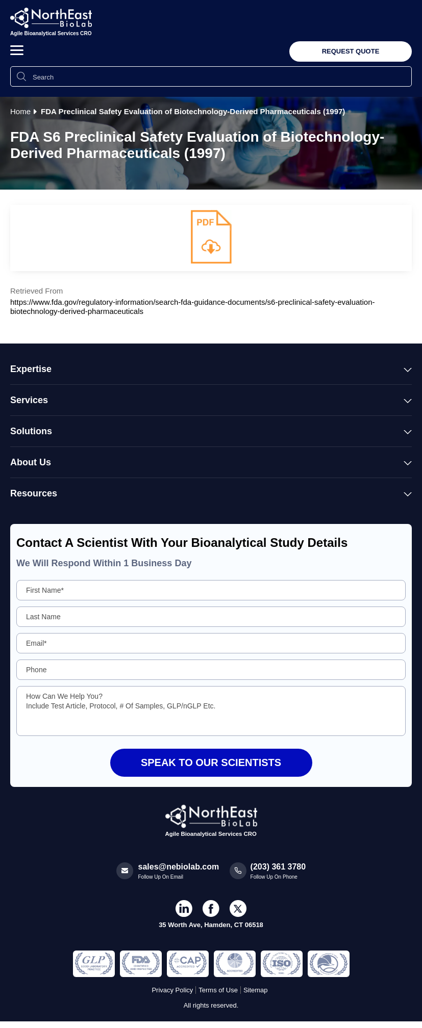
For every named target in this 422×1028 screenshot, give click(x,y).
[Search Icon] (21, 76)
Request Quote (351, 51)
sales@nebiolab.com (178, 866)
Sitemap (255, 990)
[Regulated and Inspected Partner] (94, 964)
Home (20, 111)
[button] (16, 50)
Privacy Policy (172, 990)
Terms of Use (218, 990)
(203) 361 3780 (278, 866)
